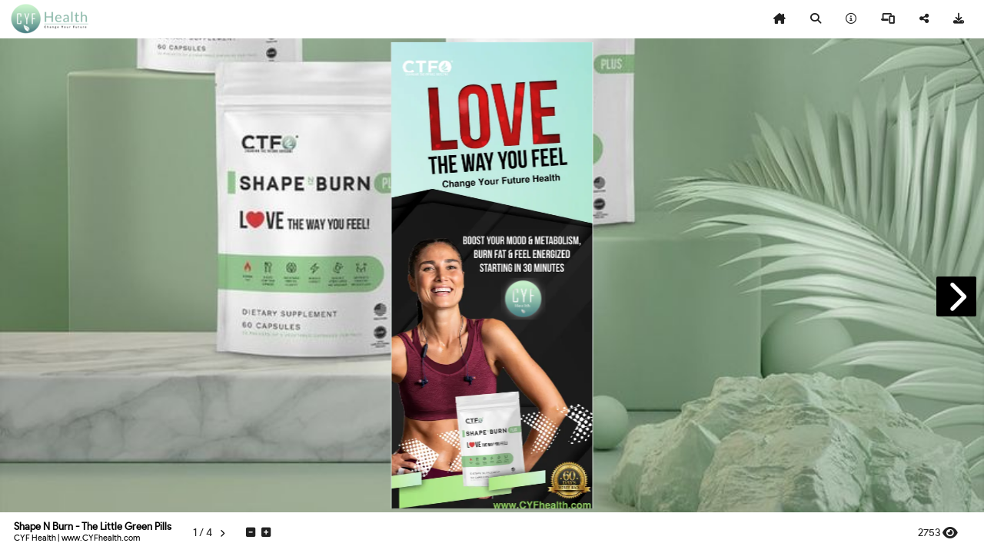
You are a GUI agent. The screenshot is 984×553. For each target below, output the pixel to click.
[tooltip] (779, 19)
